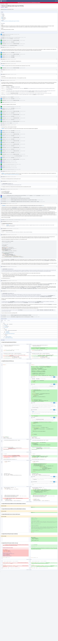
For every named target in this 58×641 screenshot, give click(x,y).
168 (2, 88)
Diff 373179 (12, 119)
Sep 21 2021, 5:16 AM (22, 137)
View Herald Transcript (17, 37)
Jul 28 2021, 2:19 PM (11, 47)
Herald (3, 37)
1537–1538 (3, 94)
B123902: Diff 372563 (16, 100)
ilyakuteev (5, 9)
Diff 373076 (12, 116)
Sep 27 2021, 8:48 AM (22, 159)
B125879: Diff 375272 (16, 159)
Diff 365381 (12, 52)
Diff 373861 (12, 132)
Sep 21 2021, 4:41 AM (17, 135)
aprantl (3, 14)
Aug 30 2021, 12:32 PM (12, 80)
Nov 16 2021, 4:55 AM (15, 189)
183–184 (3, 90)
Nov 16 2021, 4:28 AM (14, 181)
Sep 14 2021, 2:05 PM (17, 98)
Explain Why (43, 195)
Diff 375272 (12, 157)
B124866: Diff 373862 (16, 137)
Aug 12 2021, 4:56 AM (13, 63)
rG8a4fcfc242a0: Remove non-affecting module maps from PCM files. (16, 195)
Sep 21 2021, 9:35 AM (22, 144)
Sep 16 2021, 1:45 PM (22, 114)
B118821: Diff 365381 (16, 54)
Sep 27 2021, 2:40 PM (13, 171)
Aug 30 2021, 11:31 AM (13, 74)
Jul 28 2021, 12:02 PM (20, 45)
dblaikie (3, 15)
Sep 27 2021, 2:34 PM (14, 167)
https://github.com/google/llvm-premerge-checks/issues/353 (11, 174)
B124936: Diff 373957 (16, 144)
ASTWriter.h (5, 325)
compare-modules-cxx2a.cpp (9, 337)
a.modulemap (7, 331)
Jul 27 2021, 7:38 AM (22, 40)
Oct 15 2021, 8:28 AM (13, 176)
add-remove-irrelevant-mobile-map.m (10, 333)
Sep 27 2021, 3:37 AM (22, 154)
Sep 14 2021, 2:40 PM (13, 102)
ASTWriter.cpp (6, 327)
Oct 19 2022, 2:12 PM (14, 280)
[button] (57, 1)
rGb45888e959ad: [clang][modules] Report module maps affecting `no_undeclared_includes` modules (25, 201)
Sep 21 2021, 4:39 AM (17, 132)
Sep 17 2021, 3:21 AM (17, 119)
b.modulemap (7, 332)
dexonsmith (3, 17)
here (43, 205)
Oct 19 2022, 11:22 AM (14, 203)
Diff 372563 (12, 98)
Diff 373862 (12, 135)
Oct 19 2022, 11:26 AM (15, 221)
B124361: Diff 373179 (16, 121)
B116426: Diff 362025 (16, 40)
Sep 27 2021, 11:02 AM (14, 162)
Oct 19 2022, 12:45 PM (13, 234)
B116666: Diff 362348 (16, 43)
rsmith (3, 16)
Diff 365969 (12, 57)
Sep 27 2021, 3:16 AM (17, 152)
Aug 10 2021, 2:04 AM (22, 54)
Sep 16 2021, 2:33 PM (17, 116)
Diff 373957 (12, 142)
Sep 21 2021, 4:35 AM (17, 130)
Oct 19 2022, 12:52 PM (13, 266)
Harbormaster (4, 40)
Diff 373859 (12, 130)
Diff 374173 (12, 149)
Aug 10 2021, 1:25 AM (17, 52)
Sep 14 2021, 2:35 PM (22, 100)
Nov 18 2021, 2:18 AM (47, 195)
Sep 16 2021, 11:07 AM (22, 111)
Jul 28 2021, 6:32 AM (22, 43)
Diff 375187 (12, 152)
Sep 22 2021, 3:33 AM (17, 149)
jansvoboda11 (4, 18)
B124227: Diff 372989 (16, 111)
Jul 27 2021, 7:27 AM (16, 34)
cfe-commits (11, 38)
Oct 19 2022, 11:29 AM (15, 228)
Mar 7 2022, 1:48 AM (42, 201)
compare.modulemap (8, 336)
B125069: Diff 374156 (16, 147)
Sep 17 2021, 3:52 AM (22, 121)
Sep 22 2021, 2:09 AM (22, 147)
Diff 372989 (12, 108)
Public (6, 7)
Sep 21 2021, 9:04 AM (17, 142)
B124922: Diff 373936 (16, 140)
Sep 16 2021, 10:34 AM (18, 108)
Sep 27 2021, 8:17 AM (17, 157)
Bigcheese (3, 19)
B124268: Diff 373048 (16, 114)
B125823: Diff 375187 (16, 154)
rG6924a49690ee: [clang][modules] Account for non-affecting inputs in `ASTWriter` (22, 316)
